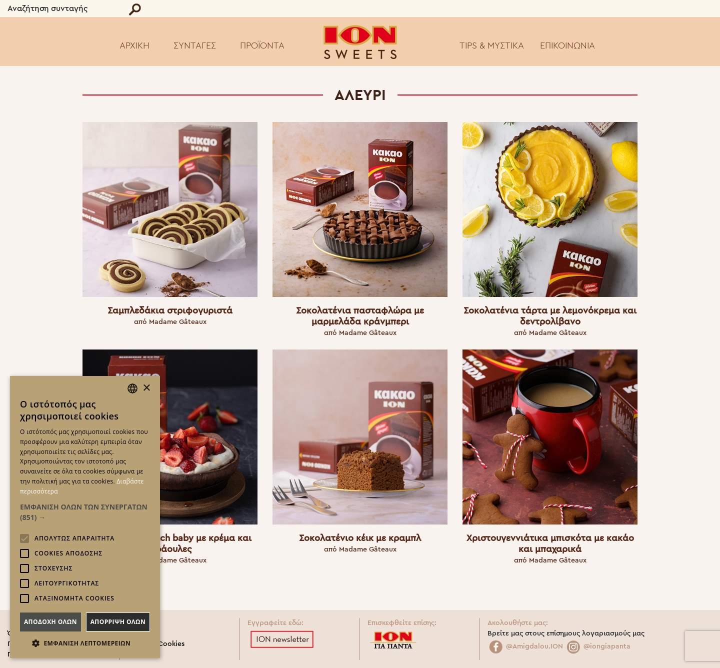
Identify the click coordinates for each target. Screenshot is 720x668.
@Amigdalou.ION (525, 646)
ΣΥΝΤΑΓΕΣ (195, 45)
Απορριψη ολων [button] (118, 622)
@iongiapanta (597, 646)
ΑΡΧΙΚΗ (135, 45)
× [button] (146, 388)
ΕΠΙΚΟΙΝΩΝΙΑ (567, 45)
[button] (85, 512)
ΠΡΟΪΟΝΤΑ (262, 45)
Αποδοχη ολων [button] (50, 622)
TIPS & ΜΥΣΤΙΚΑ (492, 45)
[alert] (85, 517)
